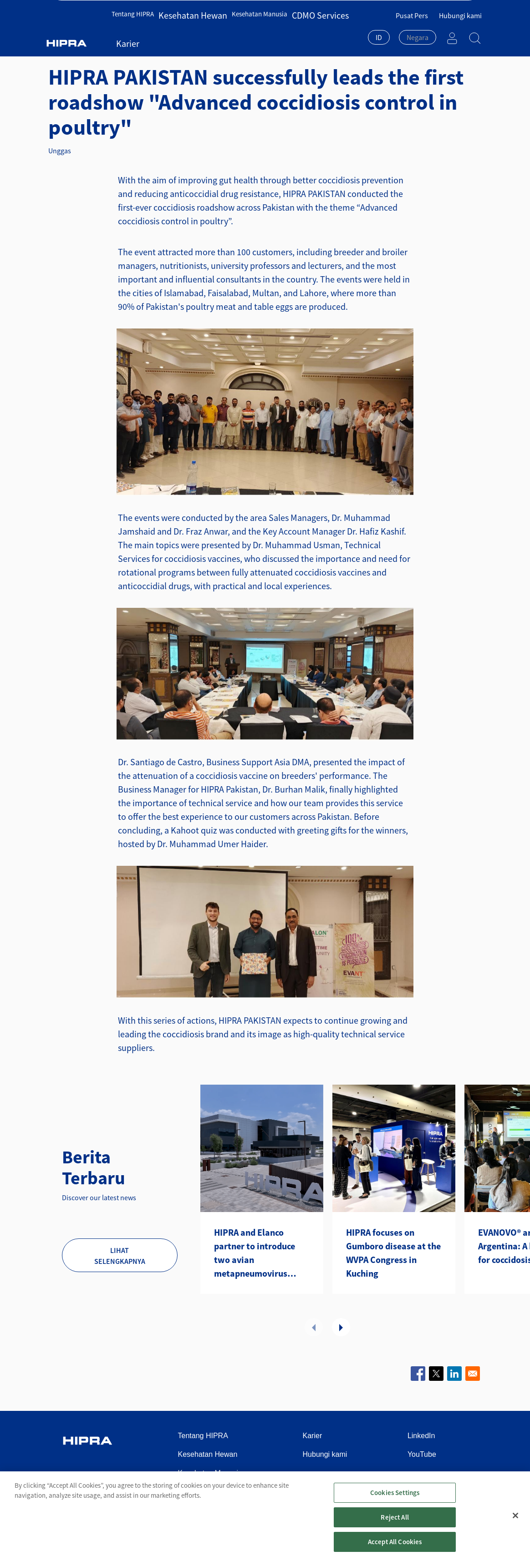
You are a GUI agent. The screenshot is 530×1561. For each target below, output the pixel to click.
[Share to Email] (472, 1373)
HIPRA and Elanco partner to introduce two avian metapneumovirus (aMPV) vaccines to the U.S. (259, 1253)
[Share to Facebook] (418, 1373)
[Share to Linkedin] (454, 1373)
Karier (333, 30)
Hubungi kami (460, 9)
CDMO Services (299, 30)
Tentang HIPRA (136, 30)
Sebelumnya (314, 1327)
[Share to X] (436, 1373)
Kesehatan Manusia (246, 30)
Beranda (69, 47)
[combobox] (379, 32)
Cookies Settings (394, 1502)
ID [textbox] (379, 31)
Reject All (395, 1526)
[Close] (515, 1525)
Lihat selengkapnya (119, 1256)
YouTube (422, 1454)
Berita (162, 47)
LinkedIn (421, 1436)
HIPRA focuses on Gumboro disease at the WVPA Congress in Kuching (393, 1253)
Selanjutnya (341, 1327)
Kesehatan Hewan (188, 30)
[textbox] (417, 31)
